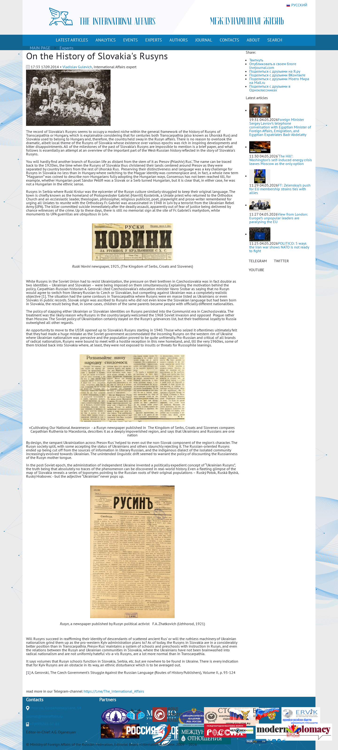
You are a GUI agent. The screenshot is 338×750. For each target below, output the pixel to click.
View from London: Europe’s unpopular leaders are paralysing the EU (278, 218)
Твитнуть (256, 60)
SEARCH (274, 40)
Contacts (34, 700)
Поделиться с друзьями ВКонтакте (277, 75)
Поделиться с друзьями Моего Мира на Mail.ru (279, 80)
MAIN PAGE (40, 48)
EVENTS (130, 40)
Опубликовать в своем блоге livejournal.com (272, 65)
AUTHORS (178, 40)
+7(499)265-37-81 (44, 723)
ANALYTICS (106, 40)
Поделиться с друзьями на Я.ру (274, 71)
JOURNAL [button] (203, 40)
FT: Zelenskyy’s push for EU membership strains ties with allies (280, 189)
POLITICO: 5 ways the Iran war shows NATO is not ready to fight (279, 247)
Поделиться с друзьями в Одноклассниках (269, 88)
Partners (107, 700)
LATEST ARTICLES (72, 40)
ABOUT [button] (253, 40)
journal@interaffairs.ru (44, 716)
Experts (66, 48)
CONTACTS (229, 40)
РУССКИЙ (296, 5)
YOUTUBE (256, 269)
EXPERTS (153, 40)
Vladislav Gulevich (77, 66)
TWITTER (281, 261)
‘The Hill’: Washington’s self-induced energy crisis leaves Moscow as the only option (280, 160)
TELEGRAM (258, 261)
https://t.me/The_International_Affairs (114, 691)
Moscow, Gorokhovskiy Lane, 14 (55, 707)
